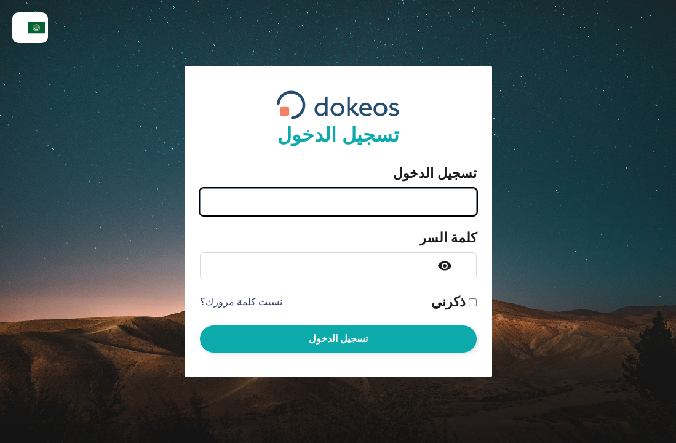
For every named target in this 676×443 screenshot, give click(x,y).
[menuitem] (30, 27)
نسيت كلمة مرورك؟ (241, 302)
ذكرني (448, 302)
